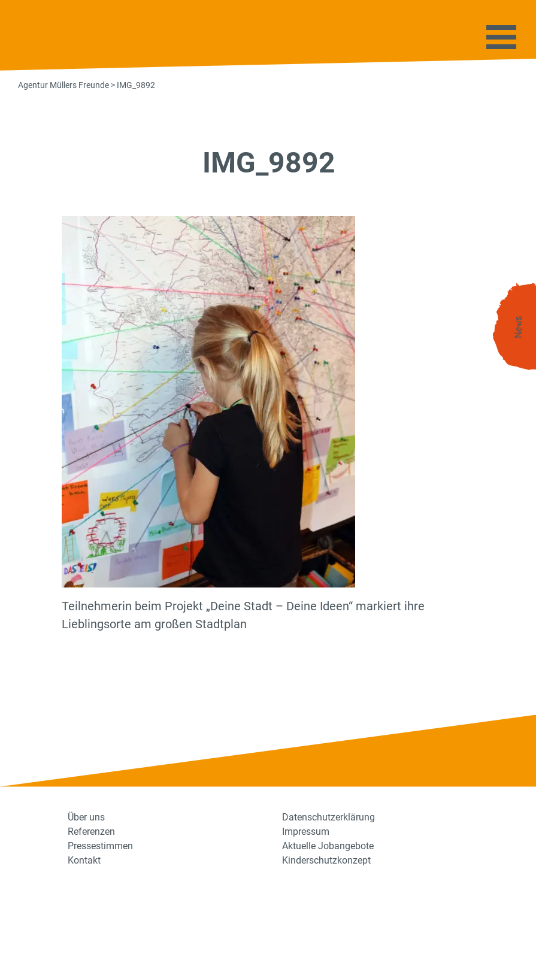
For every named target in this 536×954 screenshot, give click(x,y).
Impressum (305, 831)
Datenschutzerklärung (328, 817)
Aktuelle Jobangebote (328, 846)
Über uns (86, 817)
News (519, 328)
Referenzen (91, 831)
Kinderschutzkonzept (326, 860)
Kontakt (84, 860)
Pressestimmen (100, 846)
